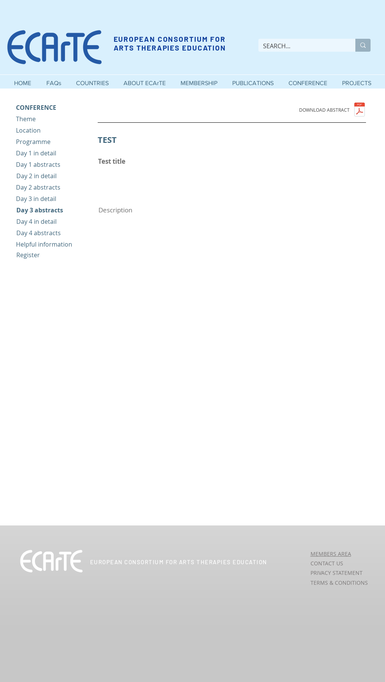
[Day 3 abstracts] (49, 210)
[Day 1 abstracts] (48, 164)
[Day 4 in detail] (49, 221)
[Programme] (48, 142)
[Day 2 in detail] (49, 176)
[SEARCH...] (301, 46)
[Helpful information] (48, 244)
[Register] (49, 255)
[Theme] (48, 119)
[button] (144, 79)
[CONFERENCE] (48, 107)
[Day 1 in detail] (48, 153)
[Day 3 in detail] (48, 199)
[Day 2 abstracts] (48, 187)
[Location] (48, 130)
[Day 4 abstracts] (49, 233)
